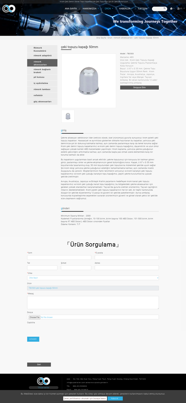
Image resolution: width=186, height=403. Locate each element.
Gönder (33, 339)
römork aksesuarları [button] (40, 63)
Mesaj (30, 293)
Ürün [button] (108, 8)
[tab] (42, 49)
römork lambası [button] (42, 89)
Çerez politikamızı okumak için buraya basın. (85, 398)
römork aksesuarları (123, 38)
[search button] (164, 9)
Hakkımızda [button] (90, 8)
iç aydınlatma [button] (41, 83)
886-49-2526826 (80, 386)
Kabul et (114, 398)
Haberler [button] (125, 8)
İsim (29, 252)
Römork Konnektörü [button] (40, 49)
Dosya (30, 312)
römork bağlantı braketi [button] (42, 71)
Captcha (31, 322)
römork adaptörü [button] (43, 55)
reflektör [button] (38, 95)
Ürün (110, 38)
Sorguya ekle (139, 87)
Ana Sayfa (71, 8)
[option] (89, 81)
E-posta (99, 252)
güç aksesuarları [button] (42, 101)
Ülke (29, 273)
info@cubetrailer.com (76, 382)
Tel (28, 263)
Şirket (63, 263)
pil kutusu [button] (39, 77)
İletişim (142, 8)
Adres (97, 263)
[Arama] (159, 9)
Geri (39, 364)
